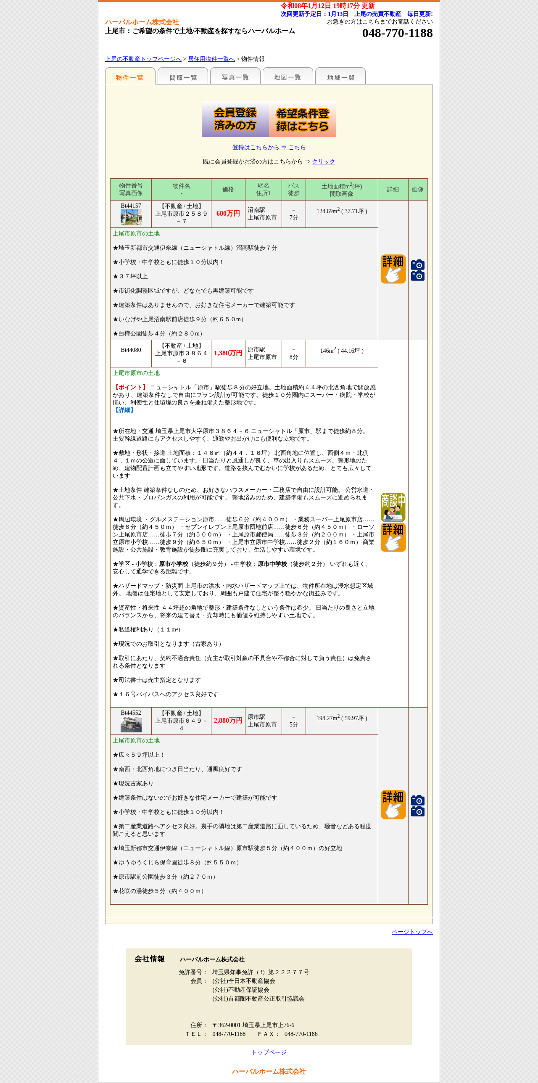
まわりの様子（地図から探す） (288, 75)
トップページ (269, 1052)
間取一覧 (183, 75)
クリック (323, 161)
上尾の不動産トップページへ (143, 59)
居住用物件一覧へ (211, 59)
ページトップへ (412, 932)
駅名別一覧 (130, 75)
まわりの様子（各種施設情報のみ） (340, 75)
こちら (297, 147)
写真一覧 (235, 75)
